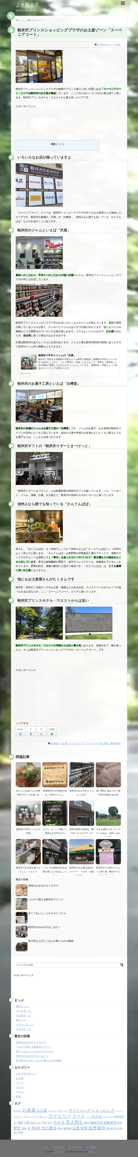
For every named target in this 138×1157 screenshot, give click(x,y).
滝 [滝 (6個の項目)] (28, 1128)
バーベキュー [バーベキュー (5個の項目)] (39, 1116)
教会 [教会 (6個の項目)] (87, 1122)
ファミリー (91, 743)
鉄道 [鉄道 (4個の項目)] (20, 1132)
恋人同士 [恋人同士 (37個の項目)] (74, 1122)
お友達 (54, 743)
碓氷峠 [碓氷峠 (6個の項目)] (67, 1128)
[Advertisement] (69, 121)
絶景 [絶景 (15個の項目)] (84, 1128)
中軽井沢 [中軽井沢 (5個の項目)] (119, 1116)
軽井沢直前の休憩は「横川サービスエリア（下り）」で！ (82, 833)
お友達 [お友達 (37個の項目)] (29, 1110)
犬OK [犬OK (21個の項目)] (35, 1128)
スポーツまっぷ (25, 1024)
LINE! (52, 729)
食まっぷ (21, 1020)
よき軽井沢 (28, 4)
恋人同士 (104, 743)
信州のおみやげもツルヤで (43, 885)
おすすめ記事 (58, 1147)
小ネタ (20, 1092)
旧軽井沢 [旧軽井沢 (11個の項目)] (110, 1122)
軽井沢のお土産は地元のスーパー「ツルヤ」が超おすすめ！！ (82, 871)
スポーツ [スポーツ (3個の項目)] (18, 1117)
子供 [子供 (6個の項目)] (43, 1122)
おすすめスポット (105, 44)
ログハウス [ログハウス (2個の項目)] (108, 1117)
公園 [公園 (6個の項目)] (27, 1122)
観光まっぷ (22, 1006)
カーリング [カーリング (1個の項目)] (52, 1111)
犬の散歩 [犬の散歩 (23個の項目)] (49, 1128)
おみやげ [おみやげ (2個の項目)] (18, 1111)
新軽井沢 (116, 743)
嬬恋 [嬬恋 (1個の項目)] (38, 1123)
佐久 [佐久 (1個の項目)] (15, 1123)
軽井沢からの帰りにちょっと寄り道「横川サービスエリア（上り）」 (108, 871)
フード (20, 1082)
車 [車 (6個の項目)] (107, 1128)
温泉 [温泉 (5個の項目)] (24, 1128)
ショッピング (76, 743)
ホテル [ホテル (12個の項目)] (97, 1116)
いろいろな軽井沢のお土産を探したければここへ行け (55, 871)
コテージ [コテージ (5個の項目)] (62, 1110)
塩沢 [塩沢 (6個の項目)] (33, 1122)
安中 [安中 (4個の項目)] (49, 1123)
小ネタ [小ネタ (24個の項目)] (59, 1122)
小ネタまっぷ (23, 1029)
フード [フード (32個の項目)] (78, 1116)
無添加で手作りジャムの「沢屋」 (57, 355)
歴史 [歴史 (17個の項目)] (17, 1128)
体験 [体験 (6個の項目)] (20, 1122)
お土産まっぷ (23, 1015)
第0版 (91, 1151)
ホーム (45, 1147)
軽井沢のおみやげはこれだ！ (44, 927)
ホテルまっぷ (23, 1011)
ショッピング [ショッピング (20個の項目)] (103, 1110)
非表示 (60, 144)
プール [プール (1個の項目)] (88, 1117)
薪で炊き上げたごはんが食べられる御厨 (50, 941)
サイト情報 (90, 1147)
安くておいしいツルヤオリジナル (47, 913)
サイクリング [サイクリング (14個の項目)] (79, 1110)
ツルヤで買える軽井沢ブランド (45, 899)
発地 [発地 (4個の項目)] (60, 1128)
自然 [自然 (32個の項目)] (92, 1128)
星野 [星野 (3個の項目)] (119, 1123)
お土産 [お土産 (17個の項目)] (41, 1110)
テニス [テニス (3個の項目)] (27, 1117)
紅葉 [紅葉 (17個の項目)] (76, 1128)
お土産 (117, 44)
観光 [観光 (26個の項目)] (101, 1128)
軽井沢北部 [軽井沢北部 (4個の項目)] (116, 1128)
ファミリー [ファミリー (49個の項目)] (59, 1116)
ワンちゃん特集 (75, 1147)
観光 (18, 1096)
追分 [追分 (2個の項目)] (16, 1132)
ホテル (20, 1087)
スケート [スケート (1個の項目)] (118, 1111)
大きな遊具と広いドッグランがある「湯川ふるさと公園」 (108, 833)
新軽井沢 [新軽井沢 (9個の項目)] (96, 1122)
